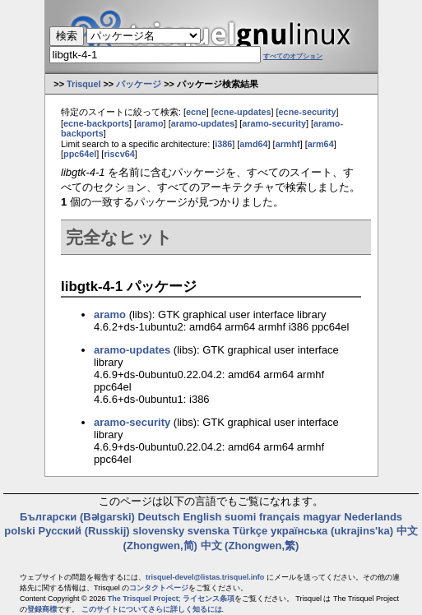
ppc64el (79, 154)
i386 (223, 144)
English (202, 517)
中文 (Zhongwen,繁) (250, 545)
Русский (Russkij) (84, 531)
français (279, 517)
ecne (196, 112)
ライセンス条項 (208, 598)
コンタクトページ (158, 588)
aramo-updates (203, 123)
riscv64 (119, 154)
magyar (322, 517)
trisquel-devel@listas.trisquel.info (205, 577)
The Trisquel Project (143, 598)
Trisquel (84, 84)
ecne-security (307, 112)
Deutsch (158, 517)
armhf (288, 144)
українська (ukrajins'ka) (332, 531)
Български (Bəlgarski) (77, 517)
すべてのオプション (292, 56)
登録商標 (42, 609)
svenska (209, 531)
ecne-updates (242, 112)
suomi (240, 517)
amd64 (253, 144)
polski (19, 531)
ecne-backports (96, 123)
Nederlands (373, 517)
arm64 (321, 144)
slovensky (158, 531)
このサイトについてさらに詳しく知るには (151, 609)
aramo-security (274, 123)
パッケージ (138, 84)
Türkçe (250, 531)
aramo (150, 123)
